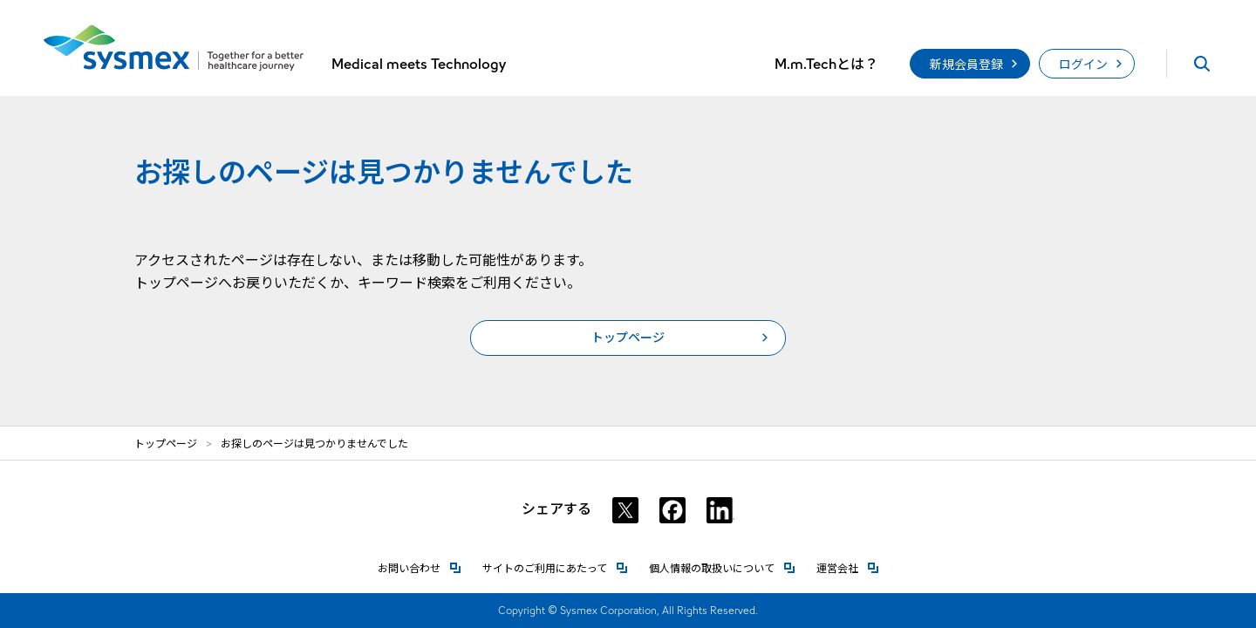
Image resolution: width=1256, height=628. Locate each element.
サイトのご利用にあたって (555, 567)
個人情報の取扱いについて (722, 567)
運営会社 (847, 567)
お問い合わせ (419, 567)
